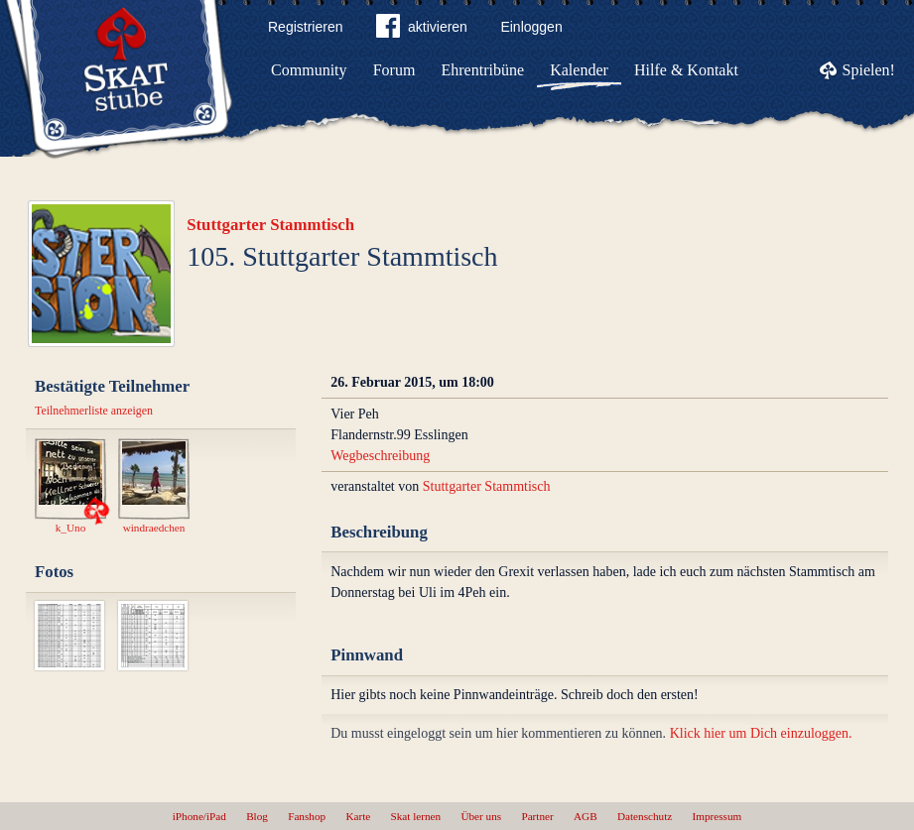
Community (308, 69)
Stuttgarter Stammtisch (270, 224)
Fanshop (307, 816)
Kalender (579, 69)
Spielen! (869, 69)
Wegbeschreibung (380, 455)
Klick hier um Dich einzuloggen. (761, 733)
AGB (585, 816)
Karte (357, 816)
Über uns (480, 816)
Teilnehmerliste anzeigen (94, 410)
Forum (394, 69)
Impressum (717, 816)
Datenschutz (644, 816)
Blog (257, 816)
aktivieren (421, 30)
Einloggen (531, 27)
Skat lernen (416, 816)
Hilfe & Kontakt (686, 69)
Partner (537, 816)
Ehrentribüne (483, 69)
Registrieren (305, 27)
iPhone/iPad (199, 816)
